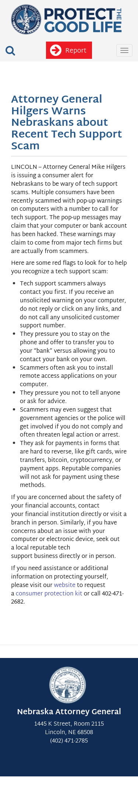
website (64, 585)
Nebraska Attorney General (69, 712)
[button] (10, 51)
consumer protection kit (49, 594)
